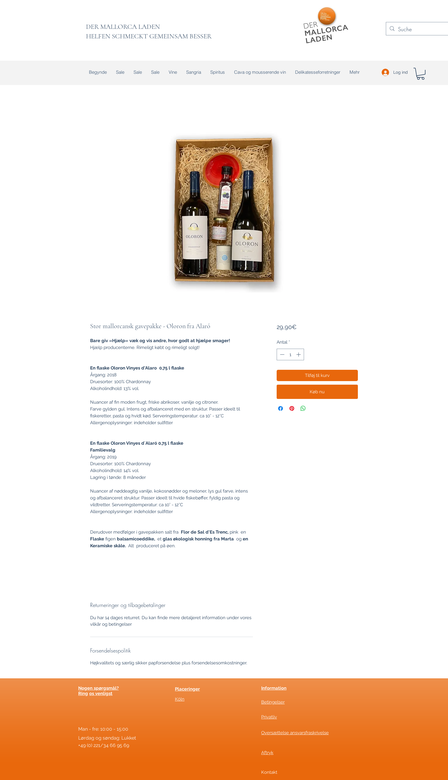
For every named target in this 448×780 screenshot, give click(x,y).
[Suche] (420, 29)
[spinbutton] (290, 354)
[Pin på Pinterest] (291, 408)
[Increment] (299, 354)
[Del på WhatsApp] (303, 408)
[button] (420, 74)
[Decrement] (282, 354)
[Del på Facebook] (280, 408)
